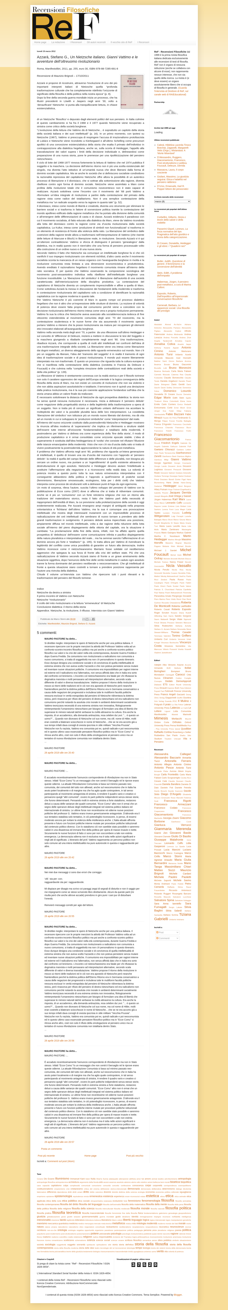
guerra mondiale (107, 1217)
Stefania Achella (183, 626)
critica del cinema (91, 1189)
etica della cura (53, 1201)
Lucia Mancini (172, 849)
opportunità (89, 1230)
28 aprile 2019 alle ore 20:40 (59, 752)
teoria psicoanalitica (57, 1252)
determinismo (168, 1189)
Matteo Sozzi (164, 870)
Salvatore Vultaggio (183, 900)
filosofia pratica (44, 1213)
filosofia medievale (122, 1209)
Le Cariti (184, 708)
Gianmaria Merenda (172, 829)
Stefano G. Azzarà (86, 624)
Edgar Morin (162, 397)
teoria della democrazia (176, 1248)
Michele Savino (182, 880)
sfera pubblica (164, 1240)
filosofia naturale (158, 1209)
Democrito (177, 388)
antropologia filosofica (46, 1182)
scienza (91, 1240)
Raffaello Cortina (163, 732)
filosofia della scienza (83, 1208)
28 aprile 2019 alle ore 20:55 (59, 916)
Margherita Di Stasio (170, 523)
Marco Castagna (175, 853)
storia (115, 1244)
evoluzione (118, 1201)
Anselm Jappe (184, 344)
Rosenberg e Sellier (181, 732)
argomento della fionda (89, 1182)
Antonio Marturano (180, 351)
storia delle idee (86, 1248)
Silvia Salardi (174, 910)
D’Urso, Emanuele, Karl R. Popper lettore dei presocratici (172, 187)
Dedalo (169, 681)
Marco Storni (172, 856)
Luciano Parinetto (171, 513)
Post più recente (46, 1155)
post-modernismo (53, 1234)
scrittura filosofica (133, 1240)
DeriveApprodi (183, 681)
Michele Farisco (161, 562)
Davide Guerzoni (175, 791)
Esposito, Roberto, (172, 296)
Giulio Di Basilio (181, 836)
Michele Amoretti (170, 559)
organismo (99, 1230)
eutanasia (108, 1201)
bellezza (156, 1182)
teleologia (131, 1248)
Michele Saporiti (162, 880)
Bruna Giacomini (182, 364)
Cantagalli (170, 675)
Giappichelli (170, 698)
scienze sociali (103, 1240)
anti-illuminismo (171, 1179)
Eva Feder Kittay (172, 411)
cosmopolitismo (184, 1186)
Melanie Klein (168, 546)
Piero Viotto (171, 599)
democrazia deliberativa (151, 1189)
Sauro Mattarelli (161, 619)
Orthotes (176, 722)
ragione (174, 1233)
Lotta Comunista (182, 711)
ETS (165, 684)
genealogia (173, 1213)
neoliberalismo (125, 1227)
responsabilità (105, 1237)
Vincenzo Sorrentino (174, 646)
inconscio (166, 1217)
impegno (157, 1217)
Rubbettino (159, 735)
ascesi (106, 1182)
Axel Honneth (183, 358)
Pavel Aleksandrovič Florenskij (178, 593)
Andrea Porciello (171, 338)
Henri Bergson (184, 486)
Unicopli (177, 739)
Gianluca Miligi (161, 460)
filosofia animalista (183, 1201)
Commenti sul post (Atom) (61, 1161)
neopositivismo (151, 1227)
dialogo (179, 1189)
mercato (97, 1224)
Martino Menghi (174, 540)
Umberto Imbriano (176, 920)
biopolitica (186, 1182)
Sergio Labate (175, 907)
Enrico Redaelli (184, 404)
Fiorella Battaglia (183, 421)
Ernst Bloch (179, 408)
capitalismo (56, 1185)
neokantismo (112, 1227)
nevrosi (188, 1227)
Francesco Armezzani (172, 804)
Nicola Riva (177, 570)
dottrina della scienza (128, 1192)
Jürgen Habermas (163, 499)
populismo (41, 1234)
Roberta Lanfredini (181, 606)
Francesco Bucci (183, 428)
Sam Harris (168, 616)
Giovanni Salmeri (167, 473)
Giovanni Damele (162, 836)
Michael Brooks (184, 546)
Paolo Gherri (160, 586)
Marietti (175, 714)
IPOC (175, 701)
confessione (126, 1186)
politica (186, 1230)
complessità (75, 1186)
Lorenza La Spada (176, 846)
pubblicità (147, 1234)
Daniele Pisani (185, 381)
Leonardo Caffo (174, 502)
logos (168, 1220)
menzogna (89, 1224)
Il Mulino (183, 701)
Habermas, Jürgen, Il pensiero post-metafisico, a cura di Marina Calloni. (174, 284)
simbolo (175, 1240)
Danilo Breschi (160, 791)
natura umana (51, 1227)
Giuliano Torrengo (161, 476)
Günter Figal (180, 479)
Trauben (168, 739)
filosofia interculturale (104, 1209)
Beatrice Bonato (162, 365)
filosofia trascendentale (93, 1213)
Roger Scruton (161, 613)
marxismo (42, 1223)
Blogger (178, 1294)
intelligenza (186, 1217)
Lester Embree (168, 506)
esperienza (119, 1196)
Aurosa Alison (177, 771)
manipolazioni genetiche (181, 1220)
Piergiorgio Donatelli (181, 596)
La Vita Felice (177, 705)
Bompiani (175, 671)
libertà (127, 1219)
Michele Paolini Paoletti (172, 877)
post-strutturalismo (68, 1234)
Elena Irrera (185, 401)
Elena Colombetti (171, 401)
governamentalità (90, 1217)
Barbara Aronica (183, 361)
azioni (150, 1182)
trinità (130, 1252)
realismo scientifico (59, 1237)
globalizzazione (53, 1217)
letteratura (80, 1220)
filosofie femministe (113, 1213)
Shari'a (99, 1179)
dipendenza (62, 1192)
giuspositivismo (184, 1213)
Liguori (167, 711)
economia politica (163, 1192)
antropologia (184, 1178)
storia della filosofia (151, 1244)
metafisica (118, 1223)
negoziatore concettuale (94, 1227)
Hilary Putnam (161, 489)
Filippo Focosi (168, 421)
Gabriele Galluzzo (170, 446)
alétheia (132, 1179)
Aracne (180, 665)
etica (169, 1196)
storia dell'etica (126, 1244)
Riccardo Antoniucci (180, 890)
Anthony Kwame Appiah (166, 348)
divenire (107, 1192)
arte (101, 1182)
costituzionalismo (45, 1189)
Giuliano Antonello (183, 473)
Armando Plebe (161, 771)
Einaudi (163, 688)
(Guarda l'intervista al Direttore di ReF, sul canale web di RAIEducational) (171, 91)
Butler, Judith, (171, 264)
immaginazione (146, 1217)
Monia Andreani (162, 884)
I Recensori (76, 42)
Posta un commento (51, 1149)
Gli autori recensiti (96, 42)
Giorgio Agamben (163, 463)
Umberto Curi (161, 639)
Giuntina (187, 698)
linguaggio (137, 1220)
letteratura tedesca (93, 1220)
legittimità (70, 1220)
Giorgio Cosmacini (182, 463)
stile (109, 1245)
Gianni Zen (161, 833)
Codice (179, 678)
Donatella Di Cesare (164, 394)
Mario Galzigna (168, 533)
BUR (169, 668)
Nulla (93, 1179)
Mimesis (161, 718)
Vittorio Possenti (170, 649)
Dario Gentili (177, 384)
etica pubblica (69, 1200)
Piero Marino (159, 599)
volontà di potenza (176, 1252)
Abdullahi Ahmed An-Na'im (168, 324)
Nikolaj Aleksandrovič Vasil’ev (172, 576)
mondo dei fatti (172, 1224)
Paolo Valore (185, 586)
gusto (118, 1217)
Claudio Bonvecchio (173, 378)
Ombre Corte (161, 722)
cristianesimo (77, 1189)
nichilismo (41, 1230)
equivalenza (78, 1196)
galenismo (163, 1213)
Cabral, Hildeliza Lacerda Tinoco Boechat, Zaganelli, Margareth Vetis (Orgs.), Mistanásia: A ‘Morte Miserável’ (174, 149)
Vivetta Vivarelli (184, 649)
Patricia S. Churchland (164, 589)
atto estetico (142, 1182)
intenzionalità (44, 1220)
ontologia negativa (76, 1230)
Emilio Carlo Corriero (165, 404)
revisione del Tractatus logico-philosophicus (131, 1237)
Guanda (168, 701)
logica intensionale (157, 1220)
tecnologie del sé (107, 1248)
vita (166, 1251)
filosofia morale (140, 1208)
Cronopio (158, 681)
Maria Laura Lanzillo (169, 526)
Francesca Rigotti (177, 800)
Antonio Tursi (163, 354)
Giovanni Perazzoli (172, 470)
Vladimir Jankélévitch (163, 653)
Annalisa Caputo (183, 341)
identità (135, 1217)
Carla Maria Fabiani (181, 371)
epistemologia (63, 1196)
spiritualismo (101, 1245)
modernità (152, 1223)
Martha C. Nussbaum (167, 536)
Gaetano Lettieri (184, 450)
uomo (154, 1252)
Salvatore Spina (164, 900)
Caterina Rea (177, 375)
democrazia (134, 1188)
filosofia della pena (175, 1204)
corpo (148, 1185)
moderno (161, 1224)
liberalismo (106, 1220)
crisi (68, 1189)
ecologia (141, 1192)
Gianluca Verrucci (172, 825)
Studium (158, 739)
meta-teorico (106, 1224)
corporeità (157, 1185)
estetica (152, 1196)
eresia (86, 1196)
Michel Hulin (176, 555)
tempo (139, 1248)
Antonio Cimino (182, 764)
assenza (112, 1182)
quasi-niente (157, 1234)
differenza (51, 1192)
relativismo (78, 1237)
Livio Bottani (181, 506)
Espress (171, 688)
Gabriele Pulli (185, 446)
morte (188, 1224)
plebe (154, 1230)
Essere (51, 1179)
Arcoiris (188, 665)
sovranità (81, 1244)
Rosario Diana (177, 613)
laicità (63, 1220)
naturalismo (63, 1227)
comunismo (96, 1186)
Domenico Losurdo (177, 390)
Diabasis (157, 685)
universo (147, 1252)
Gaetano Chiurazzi (164, 449)
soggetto (71, 1244)
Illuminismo (62, 1178)
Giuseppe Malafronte (168, 839)
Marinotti (187, 714)
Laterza (175, 707)
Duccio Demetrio (183, 394)
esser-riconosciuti (132, 1196)
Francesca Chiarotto (163, 428)
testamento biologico (92, 1252)
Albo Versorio (169, 665)
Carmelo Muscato (162, 375)
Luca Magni (180, 509)
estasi (142, 1196)
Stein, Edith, (169, 274)
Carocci (180, 674)
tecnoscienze (120, 1248)
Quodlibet (186, 728)
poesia (178, 1230)
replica (95, 1237)
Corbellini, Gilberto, (171, 220)
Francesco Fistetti (163, 431)
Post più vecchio (134, 1155)
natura (40, 1226)
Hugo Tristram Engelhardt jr (179, 489)
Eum (177, 688)
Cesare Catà (160, 781)
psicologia (116, 1233)
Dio (45, 1179)
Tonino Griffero (181, 635)
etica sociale (84, 1201)
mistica (129, 1224)
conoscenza (138, 1185)
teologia (146, 1248)
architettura (73, 1182)
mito (134, 1223)
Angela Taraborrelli (163, 341)
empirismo (41, 1196)
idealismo (126, 1217)
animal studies (158, 1179)
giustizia (41, 1216)
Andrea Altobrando (175, 334)
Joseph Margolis (161, 496)
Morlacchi (177, 718)
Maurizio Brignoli (69, 624)
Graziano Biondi (167, 479)
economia (150, 1192)
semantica (147, 1240)
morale (182, 1223)
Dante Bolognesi (162, 384)
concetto (115, 1186)
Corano (40, 1179)
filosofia (167, 1200)
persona (147, 1230)
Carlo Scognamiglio (171, 778)
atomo (134, 1182)
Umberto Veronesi (177, 639)
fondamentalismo (151, 1213)
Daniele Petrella (183, 788)
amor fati (140, 1179)
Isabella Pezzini (161, 493)
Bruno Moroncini (180, 367)
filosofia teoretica (66, 1212)
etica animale (180, 1196)
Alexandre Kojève (172, 331)
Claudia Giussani (175, 781)
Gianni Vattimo (181, 459)
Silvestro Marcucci (183, 623)
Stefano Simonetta (178, 629)
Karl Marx (179, 499)
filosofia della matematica (133, 1204)
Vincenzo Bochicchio (170, 643)
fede (125, 1201)
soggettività (61, 1245)
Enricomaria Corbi (163, 408)
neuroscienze (177, 1226)
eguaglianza (185, 1192)
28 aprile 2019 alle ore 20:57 (59, 1142)
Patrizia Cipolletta (183, 589)
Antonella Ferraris (178, 761)
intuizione (55, 1220)
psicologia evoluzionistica (132, 1234)
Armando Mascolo (164, 358)
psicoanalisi (105, 1234)
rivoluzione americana (172, 1237)
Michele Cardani (180, 873)
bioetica (175, 1182)
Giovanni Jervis (175, 466)
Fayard (157, 691)
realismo (47, 1237)
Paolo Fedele (177, 884)
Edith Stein (178, 398)
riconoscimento (156, 1237)
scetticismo (69, 1240)
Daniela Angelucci (169, 381)
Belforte (177, 668)
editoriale (175, 1192)
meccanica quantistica (58, 1223)
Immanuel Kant (77, 1179)
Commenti (163, 938)
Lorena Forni (167, 509)
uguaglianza (138, 1252)
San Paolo (172, 735)
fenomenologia (151, 1200)
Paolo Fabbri (185, 583)
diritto (86, 1192)
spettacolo (91, 1245)
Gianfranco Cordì (181, 822)
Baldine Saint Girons (164, 361)
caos (39, 1186)
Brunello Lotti (160, 368)
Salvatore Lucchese (182, 897)
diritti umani (77, 1192)
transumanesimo (108, 1252)
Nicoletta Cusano (170, 573)
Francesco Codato (166, 807)
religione (87, 1236)
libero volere (117, 1220)
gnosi (63, 1217)
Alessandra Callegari (172, 754)
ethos (162, 1196)
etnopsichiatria (97, 1201)
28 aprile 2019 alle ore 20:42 (59, 857)
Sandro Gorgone (183, 616)
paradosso (109, 1230)
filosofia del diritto (69, 1204)
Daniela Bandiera (171, 784)
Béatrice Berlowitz (162, 371)
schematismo (80, 1240)
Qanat (177, 729)
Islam (87, 1179)
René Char (181, 599)
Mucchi (188, 719)
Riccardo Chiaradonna (170, 603)
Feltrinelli (169, 691)
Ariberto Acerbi (183, 354)
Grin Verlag (159, 701)
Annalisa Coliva (164, 344)
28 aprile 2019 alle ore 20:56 (59, 1040)
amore (148, 1179)
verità (160, 1251)
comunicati (85, 1186)
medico (81, 1224)
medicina (73, 1223)
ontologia (62, 1230)
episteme (50, 1196)
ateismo (127, 1182)
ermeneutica (95, 1196)
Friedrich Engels (170, 443)
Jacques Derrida (180, 492)
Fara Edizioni (185, 688)
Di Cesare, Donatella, (174, 244)
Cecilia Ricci (186, 778)
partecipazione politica (123, 1230)
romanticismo (57, 1240)
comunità (107, 1186)
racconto (166, 1234)
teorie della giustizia (74, 1252)
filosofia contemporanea (48, 1204)
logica (146, 1220)
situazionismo (185, 1240)
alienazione (123, 1179)
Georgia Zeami (171, 818)
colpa (65, 1185)
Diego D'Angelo (171, 794)
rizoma (48, 1240)
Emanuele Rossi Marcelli (172, 798)
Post (160, 932)
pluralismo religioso (166, 1230)
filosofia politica (178, 1208)
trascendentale (121, 1252)
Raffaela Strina (175, 887)
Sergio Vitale (176, 619)
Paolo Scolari (172, 586)
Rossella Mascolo (162, 897)
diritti (70, 1192)
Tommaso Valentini (162, 636)
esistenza (108, 1196)
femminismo (134, 1200)
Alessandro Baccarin (167, 757)
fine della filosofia (129, 1213)
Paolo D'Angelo (171, 583)
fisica (140, 1213)
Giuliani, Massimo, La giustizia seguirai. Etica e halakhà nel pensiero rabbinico (173, 179)
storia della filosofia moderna (66, 1248)
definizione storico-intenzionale (114, 1189)
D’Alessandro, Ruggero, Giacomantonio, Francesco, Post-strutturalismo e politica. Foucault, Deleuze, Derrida (172, 161)
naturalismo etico (76, 1227)
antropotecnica (62, 1182)
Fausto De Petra (170, 418)
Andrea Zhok (185, 338)
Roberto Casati (162, 609)
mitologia (141, 1223)
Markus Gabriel (184, 533)
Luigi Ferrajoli (177, 516)
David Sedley (166, 388)
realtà (70, 1237)
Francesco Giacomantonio (167, 437)
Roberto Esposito (181, 609)
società (40, 1244)
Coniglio (187, 678)
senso (154, 1240)
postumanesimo (83, 1234)
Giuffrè (179, 698)
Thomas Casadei (181, 632)
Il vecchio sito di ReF (121, 42)
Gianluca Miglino (184, 456)
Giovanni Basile (180, 832)
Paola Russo (177, 579)
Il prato (167, 704)
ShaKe (182, 735)
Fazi (162, 691)
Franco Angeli (168, 694)
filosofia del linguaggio (90, 1204)
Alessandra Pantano (171, 328)
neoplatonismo (138, 1227)
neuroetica (164, 1227)
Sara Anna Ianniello (167, 903)
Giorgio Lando (160, 466)
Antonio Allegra (163, 764)
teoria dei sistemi (158, 1248)
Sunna (105, 1179)
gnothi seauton (73, 1217)
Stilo (189, 735)
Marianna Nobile (176, 863)
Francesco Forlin (183, 431)
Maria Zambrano (170, 529)
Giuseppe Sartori (177, 476)
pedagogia (138, 1230)
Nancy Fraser (176, 562)
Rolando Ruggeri (162, 894)
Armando (158, 668)
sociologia (50, 1244)
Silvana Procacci (167, 623)
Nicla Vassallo (178, 566)
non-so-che (52, 1230)
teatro (97, 1248)
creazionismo (59, 1189)
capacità (45, 1186)
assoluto (120, 1182)
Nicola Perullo (161, 570)
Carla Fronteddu (169, 774)
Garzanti (181, 694)
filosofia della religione (60, 1208)
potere (95, 1233)
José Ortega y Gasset (179, 496)
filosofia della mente (156, 1204)
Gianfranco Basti (169, 456)
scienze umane (117, 1240)
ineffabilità (176, 1217)
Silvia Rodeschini (163, 626)
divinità (115, 1192)
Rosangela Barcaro (181, 894)
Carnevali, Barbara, (173, 308)
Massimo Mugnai (174, 543)
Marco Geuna (179, 520)
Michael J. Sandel (165, 550)
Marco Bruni (167, 520)
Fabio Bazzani (175, 414)
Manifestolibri (54, 624)
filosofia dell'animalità (112, 1204)
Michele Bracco (184, 559)
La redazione (58, 42)
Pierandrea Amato (162, 596)
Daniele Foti (166, 788)
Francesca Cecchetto (182, 424)
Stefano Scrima (170, 915)
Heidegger (170, 485)
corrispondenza (170, 1186)
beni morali (165, 1182)
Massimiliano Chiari (178, 866)
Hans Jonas (172, 482)
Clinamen (168, 678)
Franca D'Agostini (163, 424)
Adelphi (157, 665)
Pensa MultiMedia (178, 725)
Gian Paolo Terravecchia (164, 453)
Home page (40, 42)
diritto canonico (96, 1192)
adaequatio (113, 1179)
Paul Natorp (159, 593)
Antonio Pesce (164, 767)
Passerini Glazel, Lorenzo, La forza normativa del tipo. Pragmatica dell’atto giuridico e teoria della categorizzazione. (173, 233)
